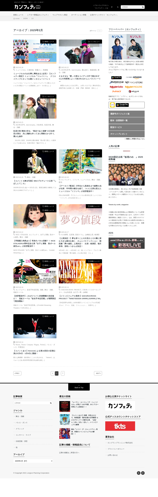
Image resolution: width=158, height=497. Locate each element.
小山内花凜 (67, 308)
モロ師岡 (64, 245)
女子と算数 (44, 245)
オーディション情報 (78, 15)
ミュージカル (21, 72)
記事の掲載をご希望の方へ (69, 471)
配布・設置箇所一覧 (119, 123)
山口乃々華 (77, 308)
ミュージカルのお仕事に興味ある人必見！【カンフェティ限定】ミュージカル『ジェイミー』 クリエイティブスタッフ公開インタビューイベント (34, 81)
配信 (60, 188)
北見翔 (71, 245)
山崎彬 (85, 308)
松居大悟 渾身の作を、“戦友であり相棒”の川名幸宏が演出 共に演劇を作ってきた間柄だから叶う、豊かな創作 (34, 139)
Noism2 (42, 362)
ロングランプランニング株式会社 (120, 461)
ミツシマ (75, 186)
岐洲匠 (97, 245)
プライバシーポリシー (116, 467)
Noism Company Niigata (30, 362)
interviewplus (76, 72)
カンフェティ (66, 186)
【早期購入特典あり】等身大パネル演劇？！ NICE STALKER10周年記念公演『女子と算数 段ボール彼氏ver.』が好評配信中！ (34, 257)
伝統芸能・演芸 (21, 460)
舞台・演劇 (31, 183)
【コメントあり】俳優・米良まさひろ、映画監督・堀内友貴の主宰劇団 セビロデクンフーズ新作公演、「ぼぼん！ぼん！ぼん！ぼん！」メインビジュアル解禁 (84, 438)
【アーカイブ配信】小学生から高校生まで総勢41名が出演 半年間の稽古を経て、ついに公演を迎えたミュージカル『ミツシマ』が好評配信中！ (80, 197)
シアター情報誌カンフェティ (38, 15)
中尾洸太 (21, 365)
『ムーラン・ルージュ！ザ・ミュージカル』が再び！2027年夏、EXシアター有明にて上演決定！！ (84, 423)
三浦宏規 (30, 72)
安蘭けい (38, 72)
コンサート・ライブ (23, 454)
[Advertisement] (80, 123)
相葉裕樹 (93, 72)
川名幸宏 (39, 129)
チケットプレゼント (119, 136)
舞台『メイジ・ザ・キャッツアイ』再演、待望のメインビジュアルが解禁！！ (84, 450)
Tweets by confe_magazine (119, 207)
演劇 (41, 306)
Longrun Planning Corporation (38, 491)
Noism (18, 362)
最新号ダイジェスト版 (119, 116)
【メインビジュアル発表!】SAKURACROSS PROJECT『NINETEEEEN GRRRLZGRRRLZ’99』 (79, 315)
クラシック (20, 447)
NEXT (95, 392)
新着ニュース (18, 15)
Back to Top (79, 406)
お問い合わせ (113, 474)
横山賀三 (85, 72)
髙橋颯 (45, 72)
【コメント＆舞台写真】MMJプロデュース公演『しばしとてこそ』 (34, 189)
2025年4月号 (65, 72)
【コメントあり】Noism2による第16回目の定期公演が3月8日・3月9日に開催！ (34, 370)
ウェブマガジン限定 (60, 15)
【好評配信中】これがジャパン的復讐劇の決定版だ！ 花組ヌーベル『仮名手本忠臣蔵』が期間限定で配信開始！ (34, 315)
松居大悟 (47, 129)
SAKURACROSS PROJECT (71, 306)
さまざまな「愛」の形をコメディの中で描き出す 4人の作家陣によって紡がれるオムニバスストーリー (80, 82)
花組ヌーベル (18, 308)
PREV (20, 392)
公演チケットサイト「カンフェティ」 (104, 15)
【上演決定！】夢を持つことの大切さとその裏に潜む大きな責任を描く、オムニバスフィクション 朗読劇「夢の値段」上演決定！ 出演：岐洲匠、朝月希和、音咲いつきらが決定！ (80, 255)
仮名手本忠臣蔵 (33, 306)
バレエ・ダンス (21, 441)
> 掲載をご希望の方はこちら (135, 141)
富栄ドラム (79, 245)
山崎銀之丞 (89, 245)
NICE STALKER (22, 245)
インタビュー (95, 44)
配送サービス (116, 130)
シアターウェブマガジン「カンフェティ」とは (101, 7)
